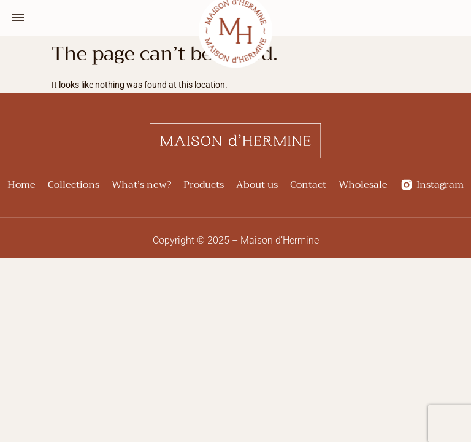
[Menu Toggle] (18, 18)
